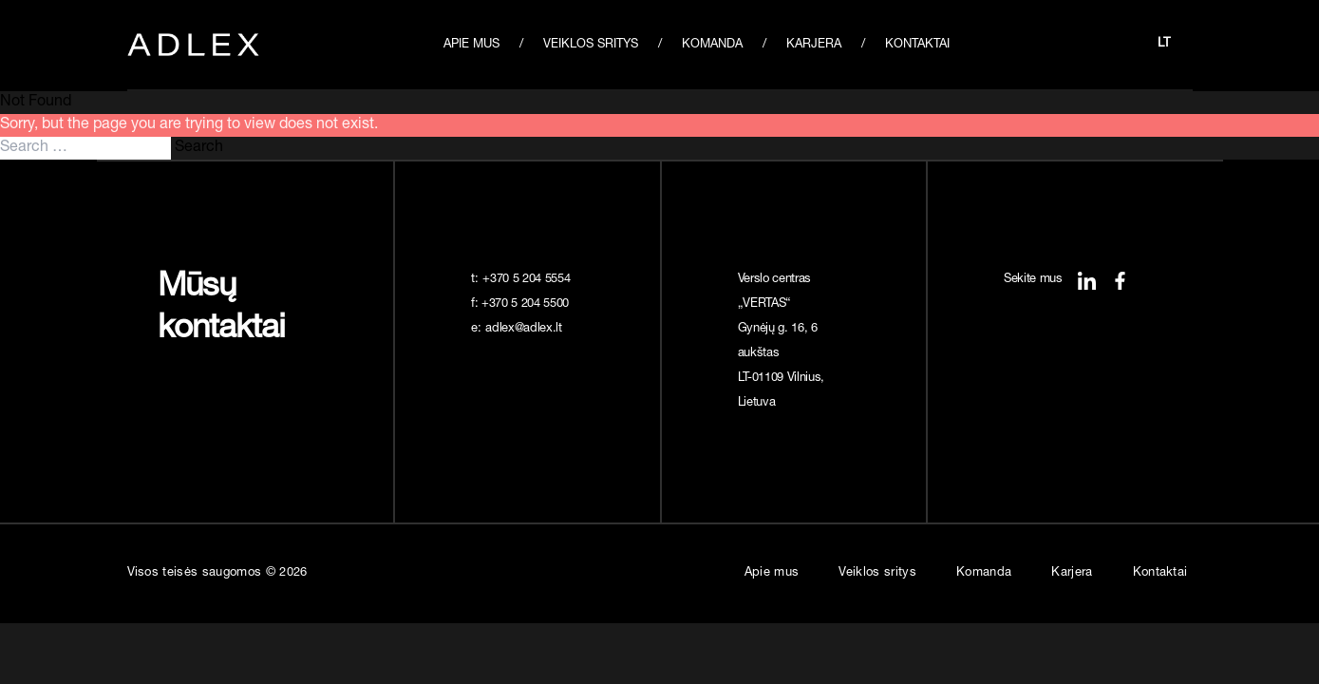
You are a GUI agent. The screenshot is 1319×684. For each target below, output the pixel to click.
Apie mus (471, 45)
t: (522, 280)
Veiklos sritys (590, 45)
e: (518, 329)
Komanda (712, 45)
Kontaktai (917, 45)
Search (199, 148)
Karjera (813, 45)
